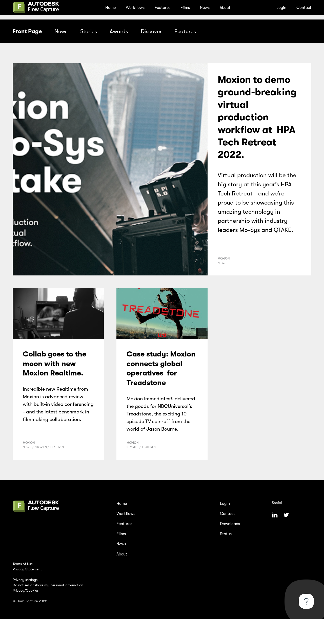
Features (185, 31)
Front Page (27, 31)
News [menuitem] (205, 7)
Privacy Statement (27, 569)
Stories (88, 31)
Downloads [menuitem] (230, 524)
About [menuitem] (225, 7)
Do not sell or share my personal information (48, 585)
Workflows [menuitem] (135, 7)
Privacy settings (25, 580)
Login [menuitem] (281, 7)
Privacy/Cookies (25, 590)
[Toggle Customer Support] (306, 601)
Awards (119, 31)
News (61, 31)
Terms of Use (23, 564)
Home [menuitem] (110, 7)
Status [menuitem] (226, 534)
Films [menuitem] (185, 7)
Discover (151, 31)
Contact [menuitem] (303, 7)
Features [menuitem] (162, 7)
